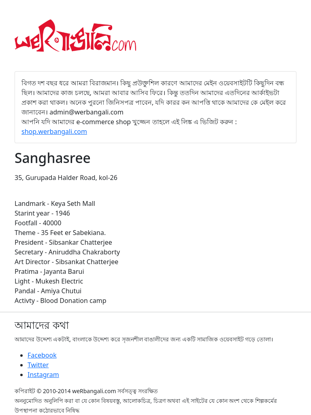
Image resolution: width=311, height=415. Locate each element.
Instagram (43, 374)
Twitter (38, 364)
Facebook (42, 355)
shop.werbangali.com (54, 131)
